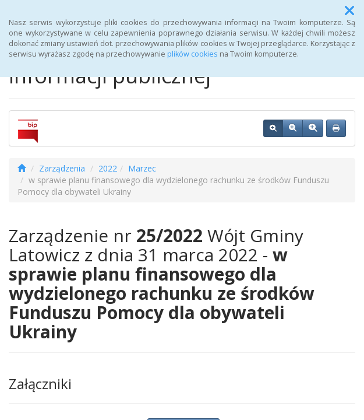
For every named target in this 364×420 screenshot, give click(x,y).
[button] (349, 10)
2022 (107, 168)
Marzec (142, 168)
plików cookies (192, 54)
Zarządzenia (62, 168)
